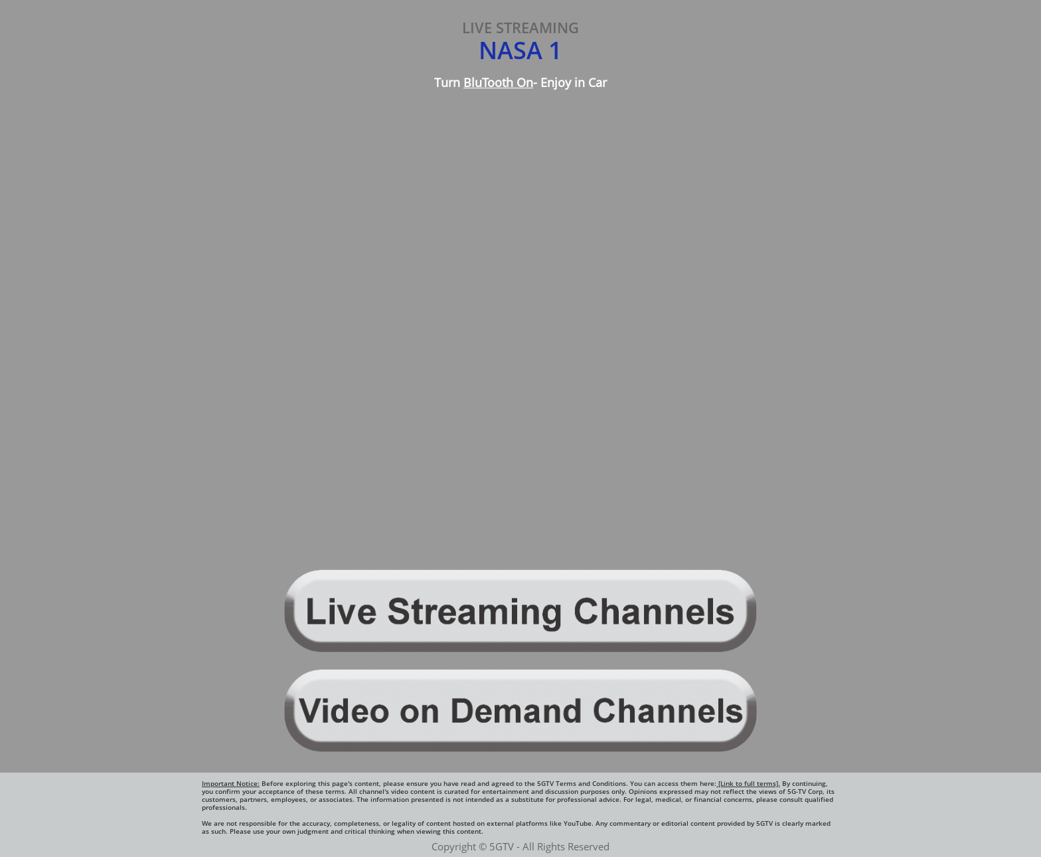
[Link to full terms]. (748, 783)
